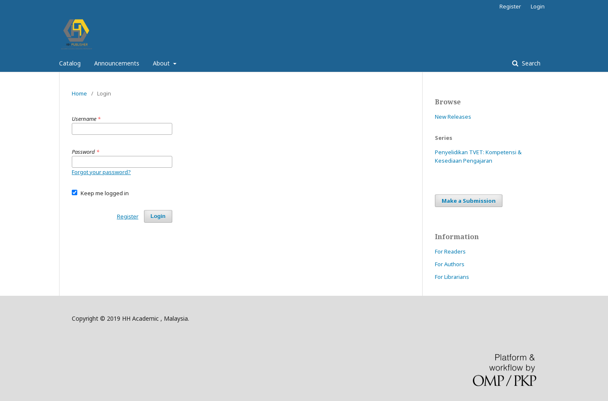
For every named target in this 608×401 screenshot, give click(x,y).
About (162, 63)
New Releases (453, 116)
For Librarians (452, 277)
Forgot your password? (101, 172)
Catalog (70, 63)
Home (79, 93)
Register (510, 6)
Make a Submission (469, 201)
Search (530, 63)
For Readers (450, 251)
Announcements (116, 63)
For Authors (449, 264)
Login (538, 6)
